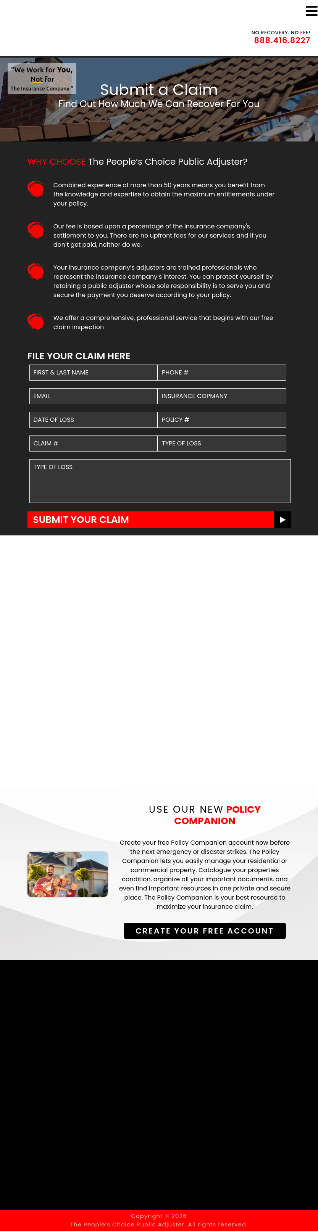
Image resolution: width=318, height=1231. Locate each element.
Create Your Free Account (205, 931)
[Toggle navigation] (311, 11)
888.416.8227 (282, 40)
